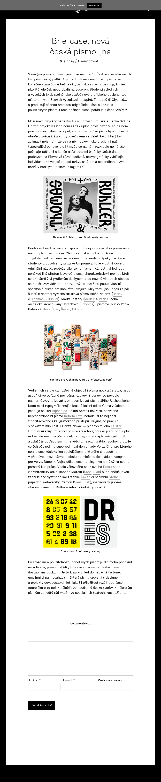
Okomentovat (88, 61)
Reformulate (73, 416)
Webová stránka (110, 680)
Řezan (65, 309)
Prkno (76, 309)
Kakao (85, 477)
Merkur (89, 299)
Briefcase (73, 121)
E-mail (69, 680)
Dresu (107, 467)
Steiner (114, 477)
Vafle (103, 299)
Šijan (55, 309)
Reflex (117, 294)
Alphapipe (59, 411)
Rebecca (86, 304)
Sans (87, 472)
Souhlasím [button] (94, 5)
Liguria (85, 436)
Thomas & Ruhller (45, 299)
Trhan (45, 309)
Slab (96, 472)
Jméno (34, 680)
